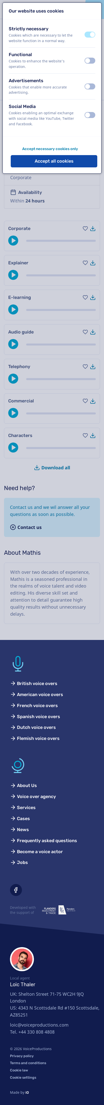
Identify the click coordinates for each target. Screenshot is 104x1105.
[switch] (90, 35)
